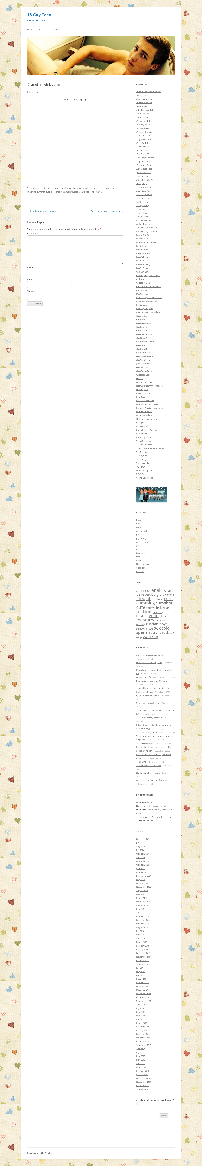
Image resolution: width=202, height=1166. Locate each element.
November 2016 (143, 993)
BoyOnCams (142, 268)
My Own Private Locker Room (149, 407)
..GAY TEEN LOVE (144, 95)
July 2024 (140, 850)
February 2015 (142, 1070)
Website (31, 291)
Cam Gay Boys (142, 271)
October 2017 (142, 960)
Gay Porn (140, 345)
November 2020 (143, 886)
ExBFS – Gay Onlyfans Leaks (149, 297)
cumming (31, 191)
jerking (58, 191)
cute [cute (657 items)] (140, 607)
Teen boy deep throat (161, 817)
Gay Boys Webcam (144, 323)
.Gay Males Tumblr (144, 165)
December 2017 (143, 953)
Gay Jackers (141, 327)
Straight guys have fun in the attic (151, 680)
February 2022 (142, 872)
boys (52, 188)
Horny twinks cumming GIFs (149, 662)
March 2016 (141, 1023)
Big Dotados (141, 246)
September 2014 (143, 1089)
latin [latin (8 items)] (163, 616)
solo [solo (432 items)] (165, 628)
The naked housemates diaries (150, 448)
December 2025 (143, 839)
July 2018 (140, 931)
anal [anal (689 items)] (156, 590)
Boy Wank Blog (143, 264)
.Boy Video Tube (143, 139)
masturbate (67, 191)
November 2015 (143, 1037)
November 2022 (143, 861)
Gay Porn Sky (142, 349)
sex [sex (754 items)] (157, 628)
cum (114, 188)
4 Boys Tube (141, 213)
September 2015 (143, 1045)
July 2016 (140, 1008)
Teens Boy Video (143, 441)
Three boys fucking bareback (149, 717)
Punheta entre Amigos (146, 430)
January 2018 (142, 949)
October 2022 (142, 864)
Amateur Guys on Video (147, 231)
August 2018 (142, 927)
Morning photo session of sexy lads (152, 780)
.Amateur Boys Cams (145, 132)
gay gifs (139, 534)
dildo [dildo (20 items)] (166, 608)
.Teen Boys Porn (143, 190)
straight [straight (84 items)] (155, 632)
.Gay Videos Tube (144, 168)
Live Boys (140, 396)
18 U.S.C (42, 29)
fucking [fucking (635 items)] (143, 611)
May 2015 (140, 1059)
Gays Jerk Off (142, 367)
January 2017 (142, 986)
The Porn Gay (142, 452)
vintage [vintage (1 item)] (139, 637)
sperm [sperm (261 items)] (142, 632)
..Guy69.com (142, 106)
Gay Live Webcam (144, 334)
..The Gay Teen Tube (145, 110)
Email (31, 279)
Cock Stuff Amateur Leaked (148, 286)
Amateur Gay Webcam (146, 227)
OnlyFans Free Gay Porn (147, 419)
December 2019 (143, 901)
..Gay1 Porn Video (144, 102)
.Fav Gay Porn (142, 150)
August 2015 (142, 1048)
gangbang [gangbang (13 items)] (157, 612)
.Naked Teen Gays (144, 179)
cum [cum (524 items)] (168, 598)
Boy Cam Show (143, 253)
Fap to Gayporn (143, 304)
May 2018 (140, 934)
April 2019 (140, 912)
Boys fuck (147, 802)
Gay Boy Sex (142, 319)
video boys (95, 188)
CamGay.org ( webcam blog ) (149, 275)
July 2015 (140, 1052)
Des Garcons (142, 293)
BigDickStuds (142, 249)
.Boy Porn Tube (143, 135)
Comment (33, 233)
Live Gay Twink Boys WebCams (150, 655)
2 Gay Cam (141, 209)
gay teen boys (142, 542)
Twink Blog (141, 459)
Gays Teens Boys (144, 371)
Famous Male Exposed (146, 301)
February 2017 (142, 982)
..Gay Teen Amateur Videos (148, 91)
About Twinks (142, 216)
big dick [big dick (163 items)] (160, 594)
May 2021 (140, 879)
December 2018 (143, 920)
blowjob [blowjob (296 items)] (143, 598)
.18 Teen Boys (142, 128)
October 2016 (142, 997)
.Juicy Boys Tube (143, 172)
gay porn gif (141, 538)
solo (76, 191)
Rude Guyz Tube (143, 437)
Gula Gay (140, 378)
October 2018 (142, 923)
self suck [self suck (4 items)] (148, 628)
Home (30, 29)
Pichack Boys (142, 426)
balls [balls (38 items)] (169, 591)
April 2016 (140, 1019)
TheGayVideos (142, 455)
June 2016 (140, 1012)
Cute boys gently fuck (156, 806)
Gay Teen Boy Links (145, 356)
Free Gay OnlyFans (144, 308)
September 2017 (143, 964)
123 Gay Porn (142, 201)
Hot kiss (149, 820)
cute (48, 191)
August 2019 (142, 905)
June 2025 (140, 842)
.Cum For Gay (142, 146)
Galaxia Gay (141, 316)
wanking (83, 191)
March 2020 (141, 898)
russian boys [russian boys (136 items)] (156, 623)
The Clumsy (141, 761)
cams (57, 188)
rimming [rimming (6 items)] (140, 624)
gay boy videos (143, 531)
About (56, 29)
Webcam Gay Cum (144, 470)
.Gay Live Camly (143, 161)
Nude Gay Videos (144, 415)
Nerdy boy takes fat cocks (148, 772)
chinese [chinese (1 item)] (160, 599)
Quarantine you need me (147, 695)
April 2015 (140, 1063)
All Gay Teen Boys (144, 224)
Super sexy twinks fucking (148, 703)
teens (81, 188)
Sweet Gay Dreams (144, 743)
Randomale (141, 433)
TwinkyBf (140, 466)
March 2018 (141, 942)
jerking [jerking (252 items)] (154, 615)
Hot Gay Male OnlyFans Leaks (149, 385)
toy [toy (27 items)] (172, 633)
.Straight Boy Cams (144, 187)
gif (137, 545)
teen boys (73, 188)
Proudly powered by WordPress (40, 1153)
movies (64, 188)
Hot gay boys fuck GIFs (146, 677)
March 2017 (141, 978)
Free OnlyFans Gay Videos (148, 312)
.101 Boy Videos (143, 124)
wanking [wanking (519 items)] (151, 636)
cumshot (41, 191)
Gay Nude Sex (142, 338)
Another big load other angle (107, 211)
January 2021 (142, 883)
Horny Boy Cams (144, 382)
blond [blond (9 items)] (170, 594)
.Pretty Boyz (141, 183)
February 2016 (142, 1026)
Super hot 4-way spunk (146, 732)
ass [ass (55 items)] (163, 590)
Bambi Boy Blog (143, 235)
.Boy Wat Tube (143, 143)
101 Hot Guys (142, 198)
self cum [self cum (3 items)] (140, 628)
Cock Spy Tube (143, 282)
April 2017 (140, 975)
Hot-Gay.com (142, 389)
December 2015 (143, 1034)
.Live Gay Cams (143, 176)
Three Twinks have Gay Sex (148, 765)
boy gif (139, 520)
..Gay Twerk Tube (144, 98)
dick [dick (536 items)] (158, 607)
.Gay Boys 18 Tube (144, 154)
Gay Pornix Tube (143, 352)
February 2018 (142, 945)
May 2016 (140, 1015)
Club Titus (140, 279)
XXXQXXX (140, 474)
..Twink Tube (142, 117)
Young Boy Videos (144, 477)
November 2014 (143, 1081)
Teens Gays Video (144, 444)
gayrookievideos (143, 363)
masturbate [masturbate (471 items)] (148, 620)
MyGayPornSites (144, 411)
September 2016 (143, 1001)
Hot (138, 802)
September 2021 (143, 875)
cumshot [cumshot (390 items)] (164, 603)
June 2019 (140, 909)
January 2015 (142, 1074)
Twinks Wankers (143, 463)
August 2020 (142, 890)
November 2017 (143, 956)
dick (52, 191)
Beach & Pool (142, 238)
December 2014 (143, 1078)
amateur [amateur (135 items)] (143, 590)
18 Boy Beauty (142, 205)
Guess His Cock (143, 374)
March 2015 (141, 1067)
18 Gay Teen (39, 14)
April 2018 (140, 938)
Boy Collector (142, 257)
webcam (140, 571)
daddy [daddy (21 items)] (150, 608)
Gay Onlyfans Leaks (145, 341)
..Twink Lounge (143, 113)
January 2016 (142, 1030)
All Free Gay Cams (144, 220)
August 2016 (142, 1004)
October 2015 (142, 1041)
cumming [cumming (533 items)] (145, 603)
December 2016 (143, 990)
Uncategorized (143, 564)
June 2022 (140, 868)
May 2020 (140, 894)
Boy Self (140, 260)
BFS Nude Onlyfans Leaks (147, 242)
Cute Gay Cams (143, 290)
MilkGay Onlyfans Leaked (147, 404)
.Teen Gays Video (144, 194)
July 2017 (140, 967)
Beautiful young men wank (42, 211)
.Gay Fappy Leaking (145, 157)
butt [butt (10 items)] (154, 599)
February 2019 (142, 916)
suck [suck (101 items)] (165, 632)
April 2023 (140, 857)
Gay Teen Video (143, 360)
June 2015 (140, 1056)
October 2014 (142, 1085)
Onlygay (140, 422)
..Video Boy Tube (144, 121)
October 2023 (142, 853)
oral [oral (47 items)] (163, 620)
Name (31, 267)
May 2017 (140, 971)
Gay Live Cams (143, 330)
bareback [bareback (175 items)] (144, 594)
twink (86, 188)
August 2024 (142, 846)
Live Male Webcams (145, 400)
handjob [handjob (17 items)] (141, 616)
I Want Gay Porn (143, 393)
